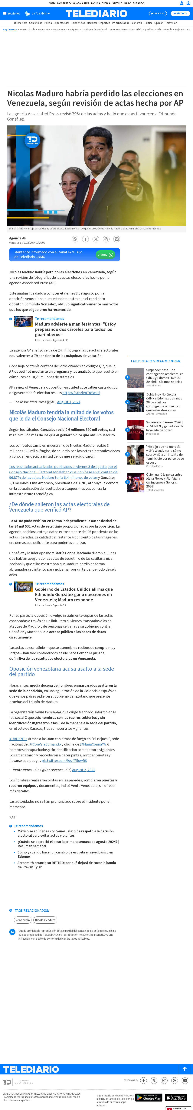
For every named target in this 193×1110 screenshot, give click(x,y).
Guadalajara (81, 3)
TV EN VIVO (159, 13)
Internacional (120, 23)
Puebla (106, 3)
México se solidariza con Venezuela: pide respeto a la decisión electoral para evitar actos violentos (66, 833)
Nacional (92, 23)
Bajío (127, 3)
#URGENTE (18, 739)
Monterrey (64, 3)
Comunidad (35, 23)
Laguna (95, 3)
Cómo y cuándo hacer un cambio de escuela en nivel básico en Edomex (65, 854)
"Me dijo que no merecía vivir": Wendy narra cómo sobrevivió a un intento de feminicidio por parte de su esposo (165, 454)
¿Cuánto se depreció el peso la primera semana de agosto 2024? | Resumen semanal (68, 844)
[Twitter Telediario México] (154, 1080)
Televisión (171, 23)
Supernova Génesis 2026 (121, 29)
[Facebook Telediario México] (143, 1080)
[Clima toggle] (36, 13)
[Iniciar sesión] (182, 3)
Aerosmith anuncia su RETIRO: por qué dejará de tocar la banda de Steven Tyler (67, 865)
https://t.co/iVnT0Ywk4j (81, 393)
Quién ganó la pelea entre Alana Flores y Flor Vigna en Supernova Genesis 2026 (164, 480)
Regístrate (180, 13)
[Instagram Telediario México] (164, 1080)
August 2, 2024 (83, 770)
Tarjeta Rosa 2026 (184, 29)
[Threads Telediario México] (174, 1080)
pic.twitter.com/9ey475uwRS (64, 760)
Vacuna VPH (44, 29)
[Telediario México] (96, 13)
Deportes (104, 23)
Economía (136, 23)
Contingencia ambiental (94, 29)
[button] (75, 239)
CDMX (52, 3)
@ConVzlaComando (45, 744)
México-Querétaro (145, 29)
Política (148, 23)
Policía (48, 23)
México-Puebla (164, 29)
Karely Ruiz (73, 29)
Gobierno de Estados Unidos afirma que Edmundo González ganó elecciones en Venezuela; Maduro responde (74, 594)
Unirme (102, 255)
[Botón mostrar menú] (12, 13)
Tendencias (78, 23)
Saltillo (117, 3)
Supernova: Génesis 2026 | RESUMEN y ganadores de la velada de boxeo (164, 426)
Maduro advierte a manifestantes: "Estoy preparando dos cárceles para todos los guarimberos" (75, 329)
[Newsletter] (188, 4)
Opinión (158, 23)
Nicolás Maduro (45, 920)
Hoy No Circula (27, 29)
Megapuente (59, 29)
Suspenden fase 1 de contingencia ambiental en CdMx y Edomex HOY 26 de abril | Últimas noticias (164, 376)
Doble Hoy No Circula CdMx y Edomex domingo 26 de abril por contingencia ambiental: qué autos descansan (164, 402)
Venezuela (23, 920)
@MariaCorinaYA (93, 744)
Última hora (20, 23)
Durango (138, 3)
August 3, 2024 (68, 402)
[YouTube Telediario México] (185, 1080)
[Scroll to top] (184, 1069)
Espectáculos (62, 23)
